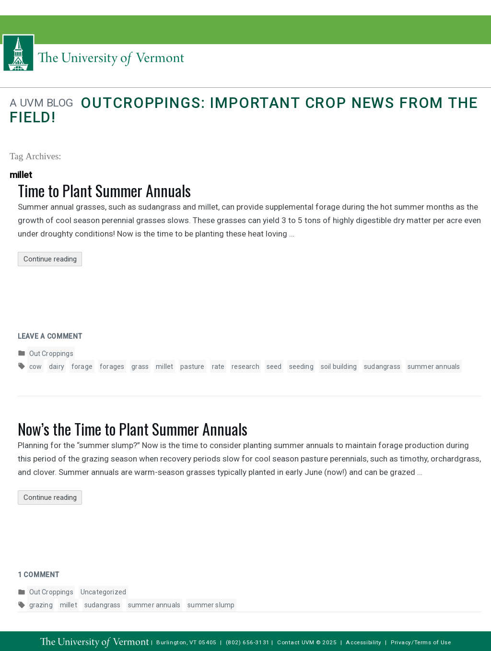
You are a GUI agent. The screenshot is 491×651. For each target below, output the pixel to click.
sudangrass (382, 366)
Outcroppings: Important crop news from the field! (244, 110)
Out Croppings (51, 353)
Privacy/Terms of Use (421, 642)
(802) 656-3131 (248, 642)
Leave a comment (50, 336)
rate (218, 366)
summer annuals (434, 366)
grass (140, 366)
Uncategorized (103, 592)
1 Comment (38, 575)
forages (112, 366)
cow (35, 366)
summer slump (210, 605)
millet (164, 366)
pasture (192, 366)
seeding (301, 366)
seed (274, 366)
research (245, 366)
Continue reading (52, 259)
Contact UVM (295, 642)
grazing (41, 605)
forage (82, 366)
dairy (56, 366)
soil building (339, 366)
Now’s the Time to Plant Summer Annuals (132, 428)
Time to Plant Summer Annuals (104, 190)
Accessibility (364, 642)
